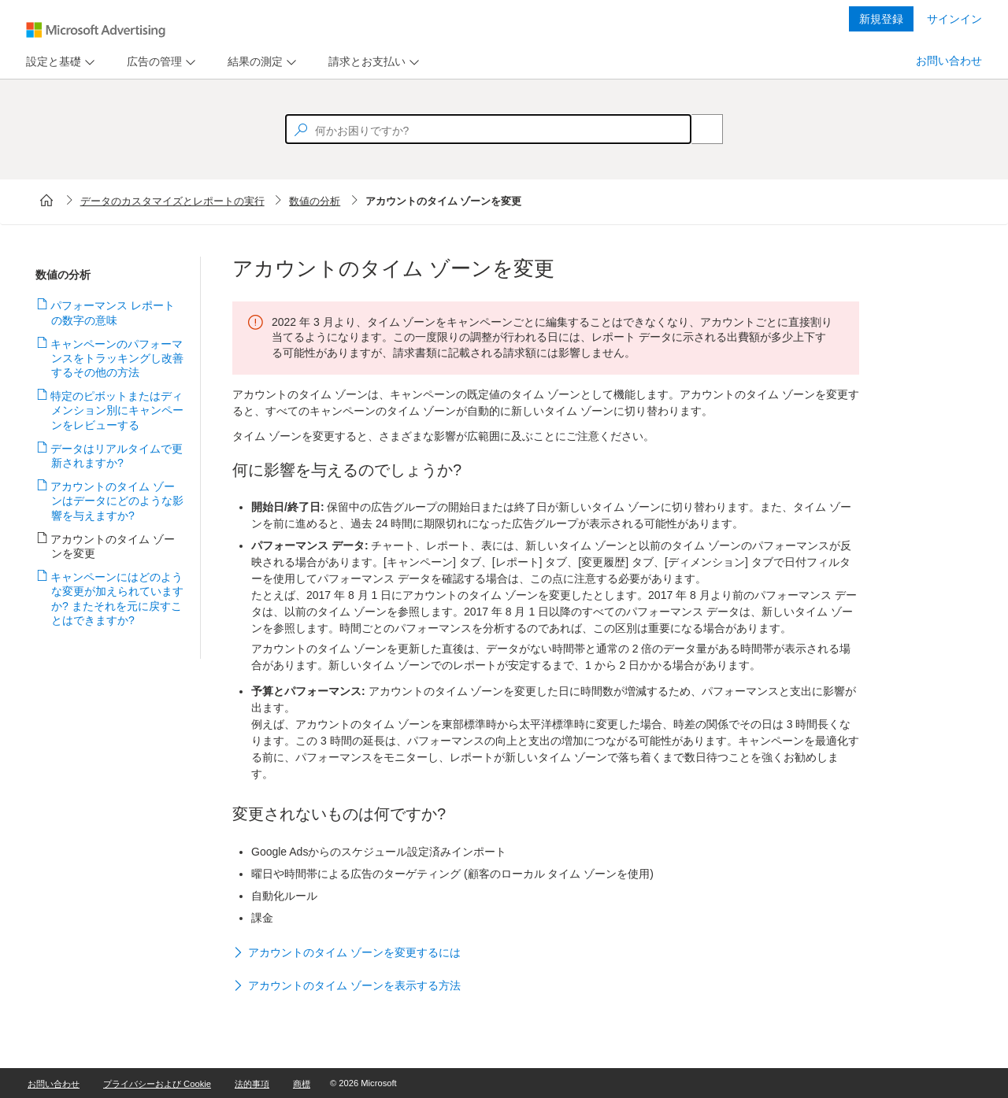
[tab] (50, 61)
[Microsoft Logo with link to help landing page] (95, 30)
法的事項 (252, 1084)
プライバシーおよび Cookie (157, 1084)
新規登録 (881, 19)
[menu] (58, 61)
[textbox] (488, 129)
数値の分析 (314, 201)
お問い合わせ (949, 60)
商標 (301, 1084)
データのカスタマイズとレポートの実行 (172, 201)
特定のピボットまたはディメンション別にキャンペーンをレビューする (117, 410)
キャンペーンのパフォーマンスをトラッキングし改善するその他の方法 (117, 358)
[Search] (698, 129)
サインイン (954, 19)
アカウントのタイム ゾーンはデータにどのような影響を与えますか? (117, 500)
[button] (545, 954)
